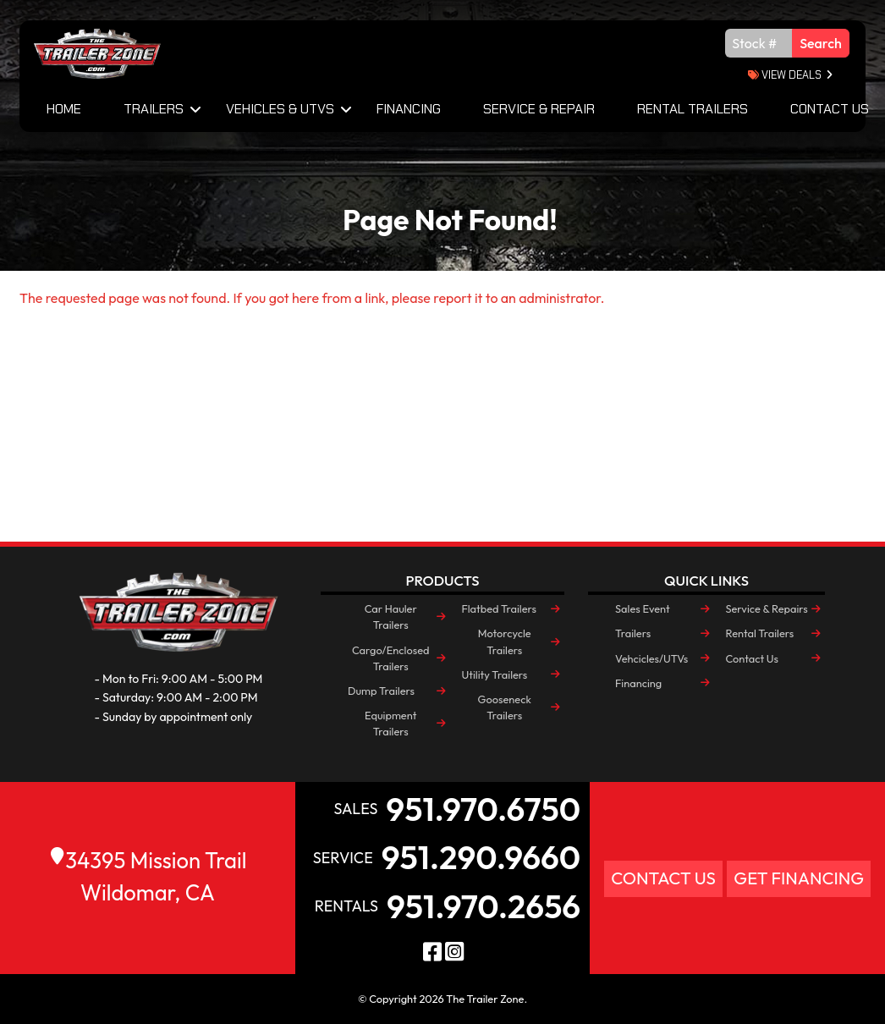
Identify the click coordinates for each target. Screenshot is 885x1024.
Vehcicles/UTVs (651, 658)
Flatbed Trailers (498, 608)
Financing (409, 109)
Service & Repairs (766, 608)
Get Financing (799, 878)
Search (821, 43)
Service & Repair (539, 109)
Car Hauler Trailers (391, 616)
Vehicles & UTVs (280, 109)
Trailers (154, 109)
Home (64, 109)
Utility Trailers (494, 674)
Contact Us (751, 658)
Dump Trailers (381, 690)
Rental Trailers (692, 109)
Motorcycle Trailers (504, 641)
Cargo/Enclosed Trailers (391, 658)
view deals (785, 75)
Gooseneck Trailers (504, 707)
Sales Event (642, 608)
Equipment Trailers (390, 723)
